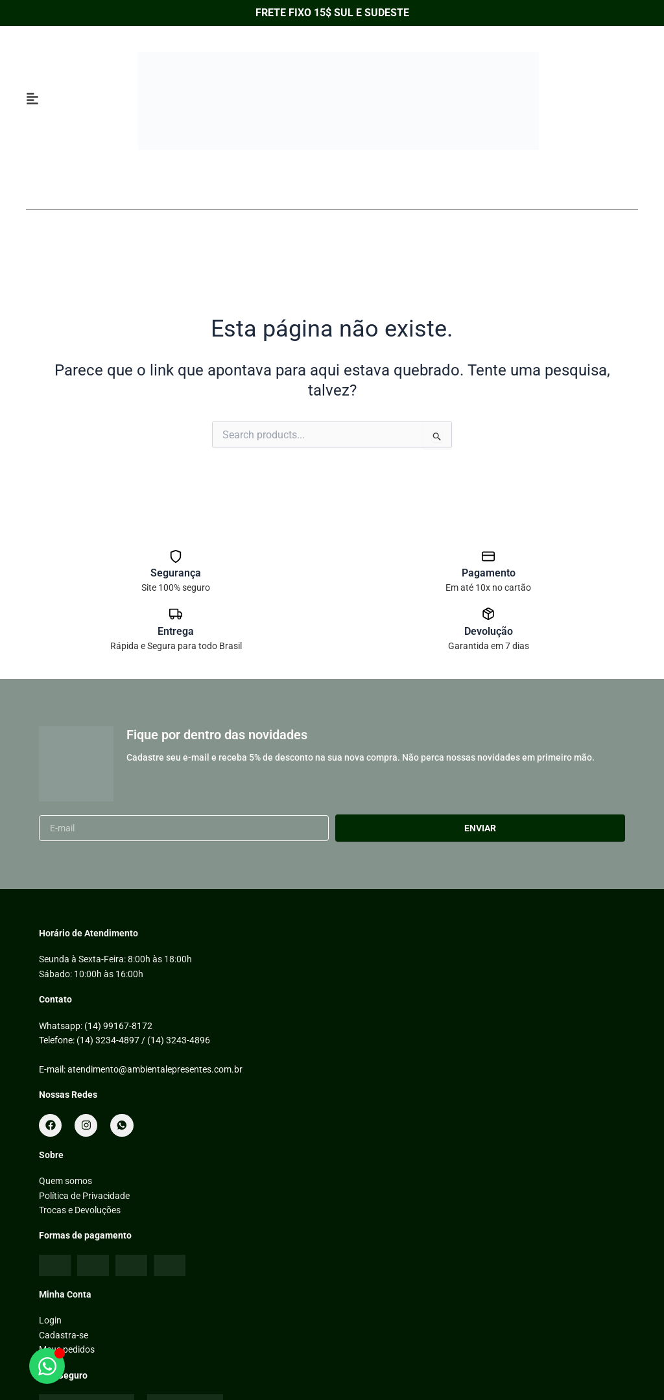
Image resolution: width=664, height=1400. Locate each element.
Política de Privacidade (84, 1196)
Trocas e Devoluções (80, 1210)
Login (50, 1320)
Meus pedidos (67, 1349)
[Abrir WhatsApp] (47, 1366)
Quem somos (65, 1181)
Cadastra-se (63, 1335)
